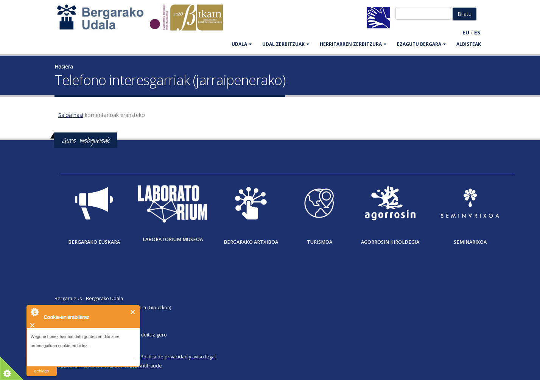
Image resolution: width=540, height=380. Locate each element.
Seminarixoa (470, 242)
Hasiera (63, 66)
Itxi (133, 312)
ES (477, 32)
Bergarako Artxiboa (251, 242)
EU (465, 32)
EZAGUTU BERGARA (421, 44)
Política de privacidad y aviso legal (178, 357)
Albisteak (468, 44)
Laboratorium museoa (173, 239)
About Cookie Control (34, 311)
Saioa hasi (70, 114)
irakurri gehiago (41, 366)
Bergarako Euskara (94, 242)
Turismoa (319, 242)
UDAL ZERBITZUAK (285, 44)
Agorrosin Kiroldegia (390, 242)
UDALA (242, 44)
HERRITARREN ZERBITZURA (353, 44)
